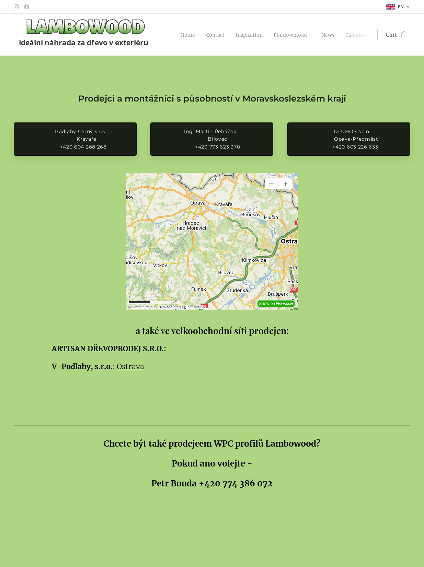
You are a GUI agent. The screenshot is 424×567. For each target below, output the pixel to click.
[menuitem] (190, 34)
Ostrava (130, 366)
